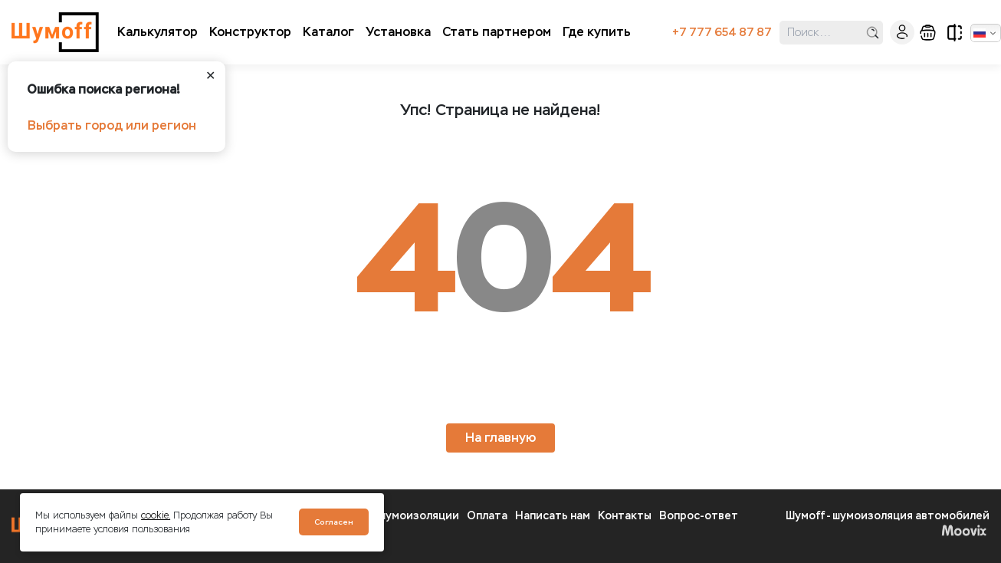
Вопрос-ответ (698, 515)
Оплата (487, 515)
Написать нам (552, 515)
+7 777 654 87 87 (722, 32)
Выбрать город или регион (112, 125)
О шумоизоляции (412, 515)
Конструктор (250, 32)
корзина (927, 32)
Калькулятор (157, 32)
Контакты (624, 515)
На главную (500, 437)
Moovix (964, 530)
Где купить (597, 32)
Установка (398, 32)
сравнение (954, 32)
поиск (872, 32)
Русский (979, 33)
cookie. (155, 515)
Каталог (328, 32)
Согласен (333, 522)
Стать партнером (496, 32)
